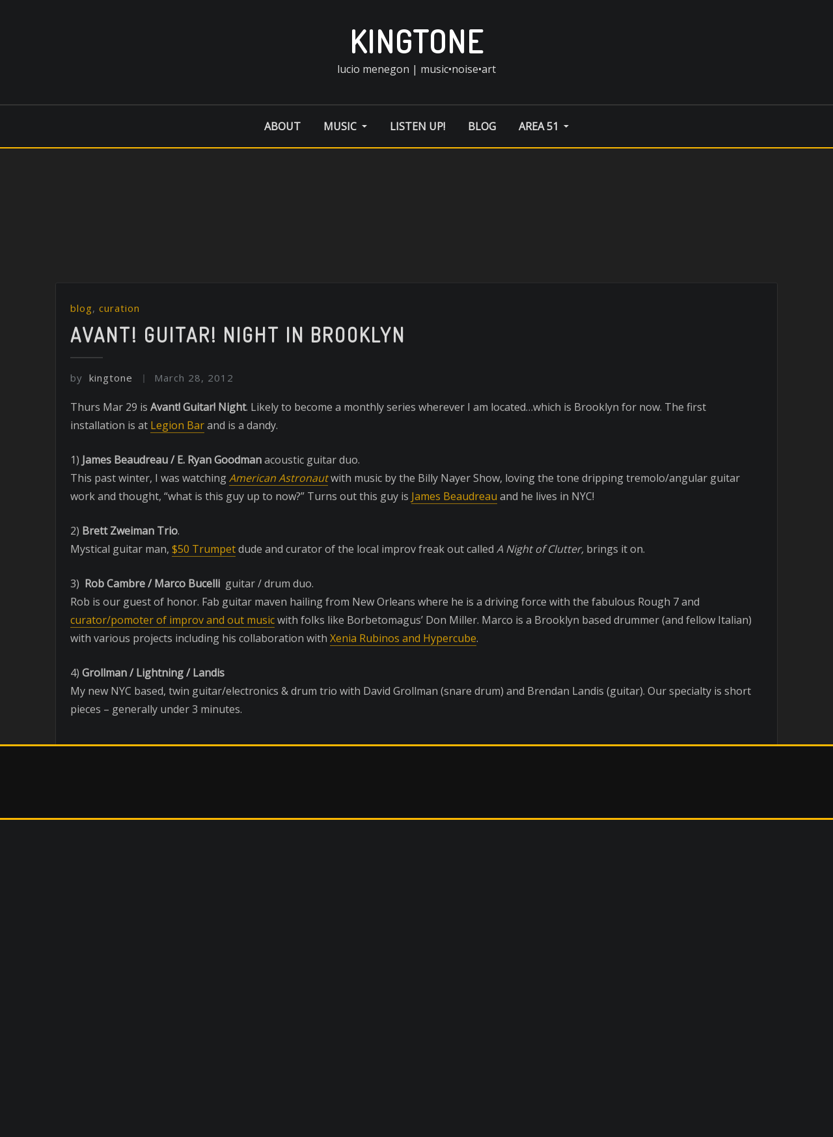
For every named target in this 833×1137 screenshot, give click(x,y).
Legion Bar (177, 467)
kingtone (416, 41)
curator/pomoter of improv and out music (172, 661)
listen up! (417, 126)
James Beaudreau (454, 538)
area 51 (544, 126)
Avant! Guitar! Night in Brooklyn (237, 376)
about (282, 126)
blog (482, 126)
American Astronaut (278, 519)
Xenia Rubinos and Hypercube (403, 680)
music (345, 126)
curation (119, 349)
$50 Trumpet (204, 590)
